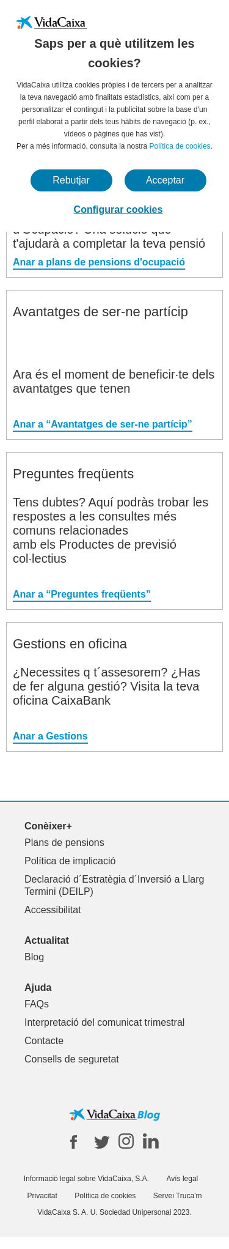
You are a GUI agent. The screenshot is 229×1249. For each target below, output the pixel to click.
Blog (34, 957)
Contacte (44, 1041)
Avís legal (182, 1178)
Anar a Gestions (50, 736)
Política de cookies (180, 146)
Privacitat (42, 1196)
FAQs (36, 1004)
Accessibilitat (52, 910)
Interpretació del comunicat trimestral (104, 1022)
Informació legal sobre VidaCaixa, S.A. (86, 1178)
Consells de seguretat (71, 1059)
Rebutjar (71, 180)
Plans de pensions (64, 842)
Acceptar (165, 180)
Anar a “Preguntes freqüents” (82, 594)
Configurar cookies (118, 209)
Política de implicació (69, 861)
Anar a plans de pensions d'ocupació (99, 262)
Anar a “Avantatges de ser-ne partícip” (102, 424)
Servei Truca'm (177, 1196)
